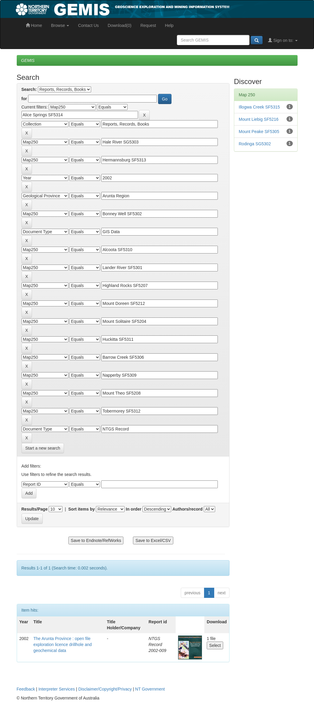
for (24, 98)
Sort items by (81, 509)
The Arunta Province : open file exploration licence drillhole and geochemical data (62, 644)
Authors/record (187, 509)
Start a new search (42, 448)
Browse (60, 25)
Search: (29, 89)
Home (34, 25)
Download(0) (119, 25)
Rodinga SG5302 (255, 143)
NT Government (150, 689)
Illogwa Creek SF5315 (259, 107)
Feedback (26, 689)
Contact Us (88, 25)
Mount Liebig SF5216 (258, 119)
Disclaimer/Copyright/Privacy (105, 689)
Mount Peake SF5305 (259, 131)
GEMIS (28, 60)
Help (169, 25)
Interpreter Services (56, 689)
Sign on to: (283, 40)
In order (133, 509)
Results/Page (35, 509)
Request (148, 25)
